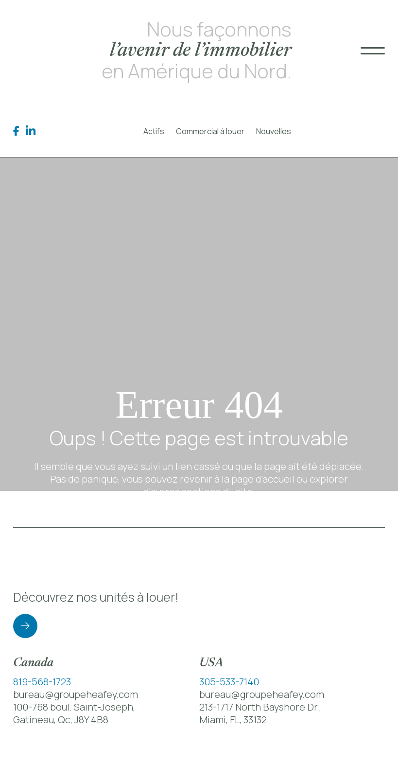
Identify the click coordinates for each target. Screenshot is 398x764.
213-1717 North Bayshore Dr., (260, 706)
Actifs (153, 131)
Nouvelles (273, 131)
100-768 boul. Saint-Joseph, (74, 706)
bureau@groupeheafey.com (75, 694)
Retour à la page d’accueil (199, 521)
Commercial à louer (210, 131)
